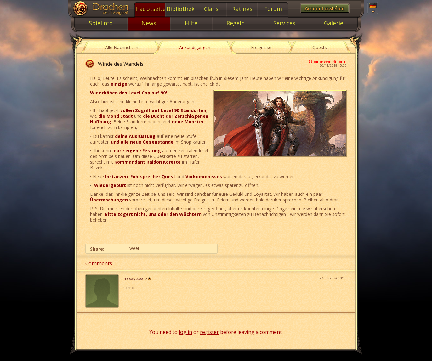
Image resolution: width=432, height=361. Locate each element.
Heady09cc (133, 279)
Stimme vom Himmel (328, 61)
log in (185, 332)
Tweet (133, 248)
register (209, 332)
